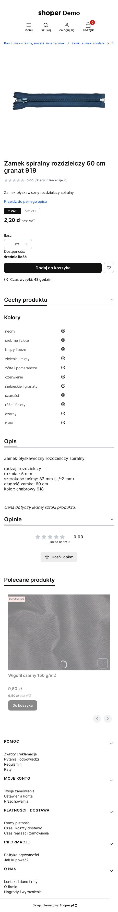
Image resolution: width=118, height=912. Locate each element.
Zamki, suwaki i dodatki (88, 43)
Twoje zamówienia (19, 791)
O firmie (10, 886)
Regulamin (12, 764)
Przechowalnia (16, 801)
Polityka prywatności (21, 855)
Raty (8, 769)
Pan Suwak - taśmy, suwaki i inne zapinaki (34, 43)
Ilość (8, 235)
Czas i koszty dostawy (23, 828)
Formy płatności (17, 823)
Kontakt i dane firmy (21, 881)
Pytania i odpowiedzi (21, 759)
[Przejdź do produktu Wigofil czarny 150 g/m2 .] (59, 632)
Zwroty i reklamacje (20, 754)
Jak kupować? (16, 860)
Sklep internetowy (53, 905)
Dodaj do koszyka (53, 267)
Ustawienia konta (18, 796)
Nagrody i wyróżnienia (23, 892)
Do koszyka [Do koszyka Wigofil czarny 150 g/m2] (23, 705)
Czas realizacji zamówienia (26, 833)
